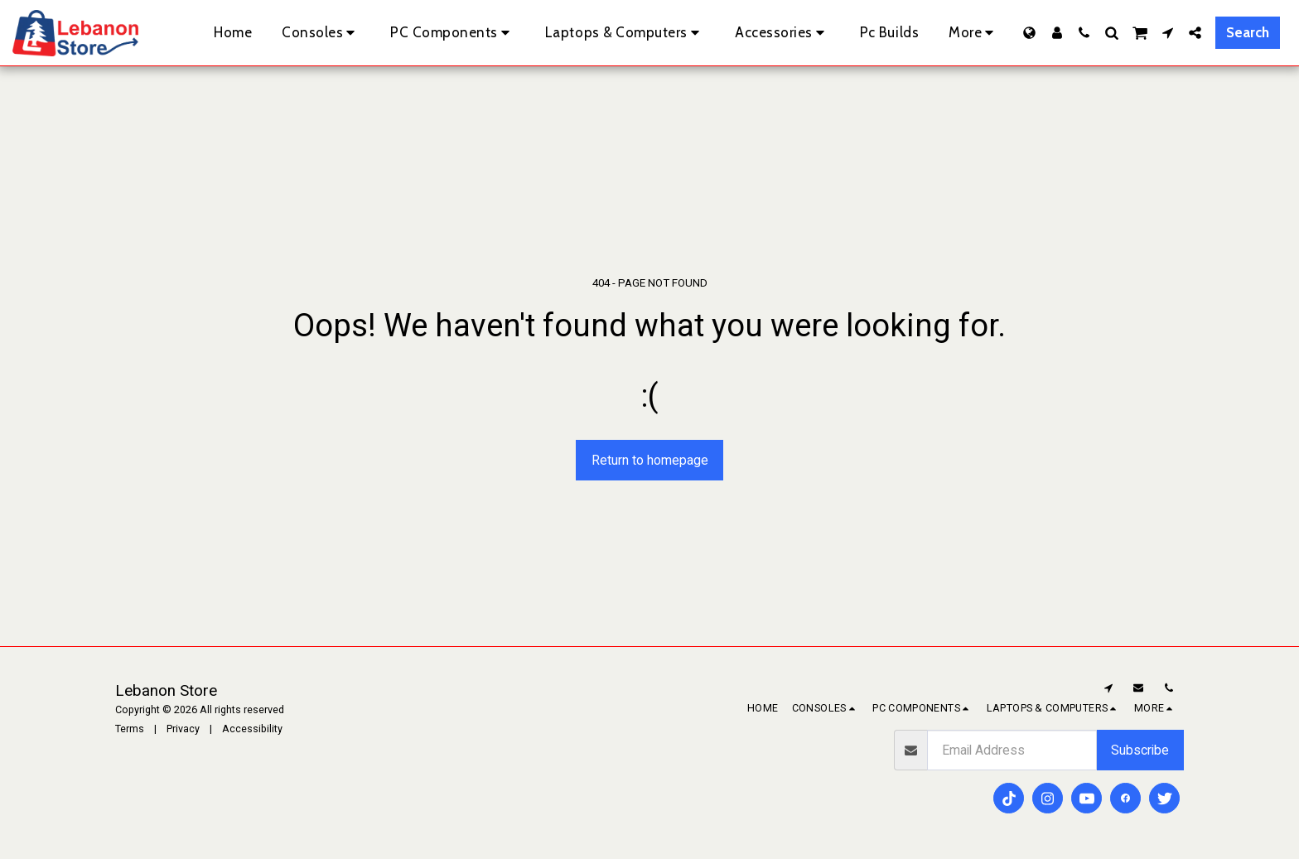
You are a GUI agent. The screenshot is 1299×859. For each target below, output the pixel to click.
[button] (1084, 33)
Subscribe (1140, 750)
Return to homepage (650, 460)
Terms (129, 728)
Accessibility (252, 728)
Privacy (183, 728)
